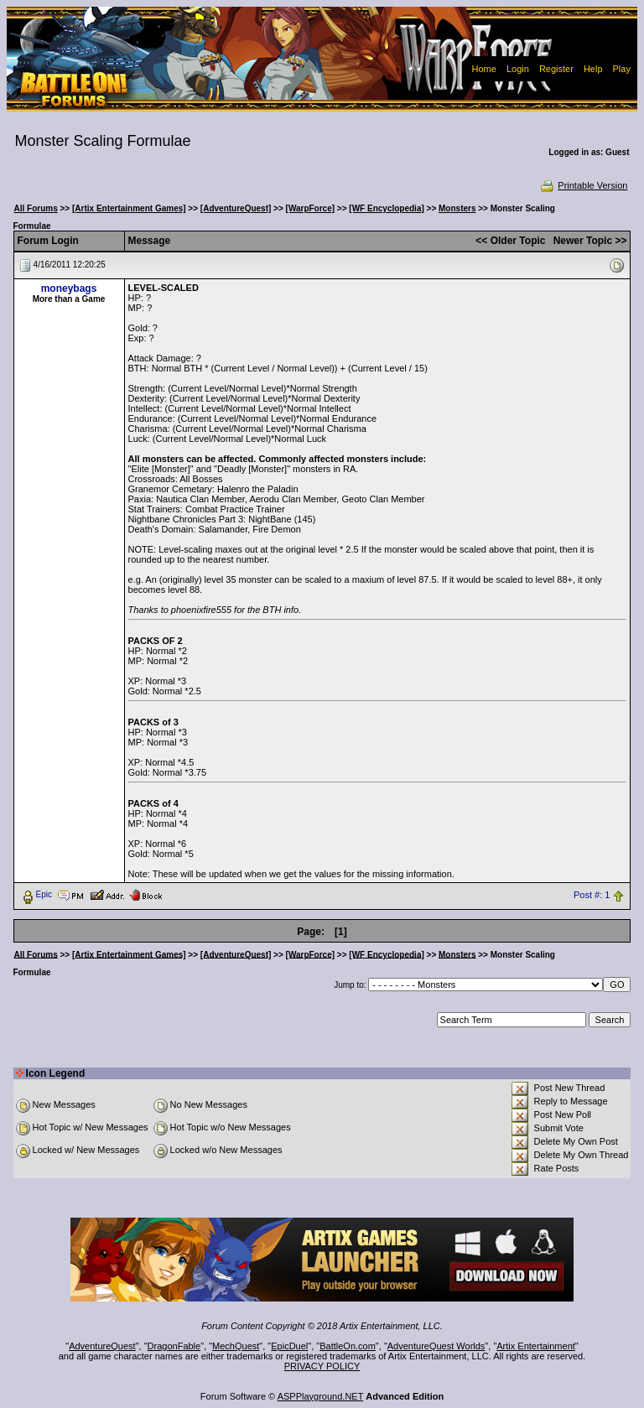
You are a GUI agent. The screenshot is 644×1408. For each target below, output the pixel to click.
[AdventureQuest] (235, 208)
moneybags (69, 288)
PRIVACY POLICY (322, 1366)
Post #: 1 (592, 895)
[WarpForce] (310, 208)
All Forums (36, 208)
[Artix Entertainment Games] (129, 208)
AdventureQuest (102, 1346)
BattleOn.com (347, 1346)
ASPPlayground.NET (321, 1396)
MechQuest (235, 1346)
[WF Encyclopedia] (386, 208)
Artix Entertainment (535, 1346)
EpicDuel (289, 1346)
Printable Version (583, 185)
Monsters (457, 208)
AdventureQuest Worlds (436, 1346)
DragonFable (174, 1346)
